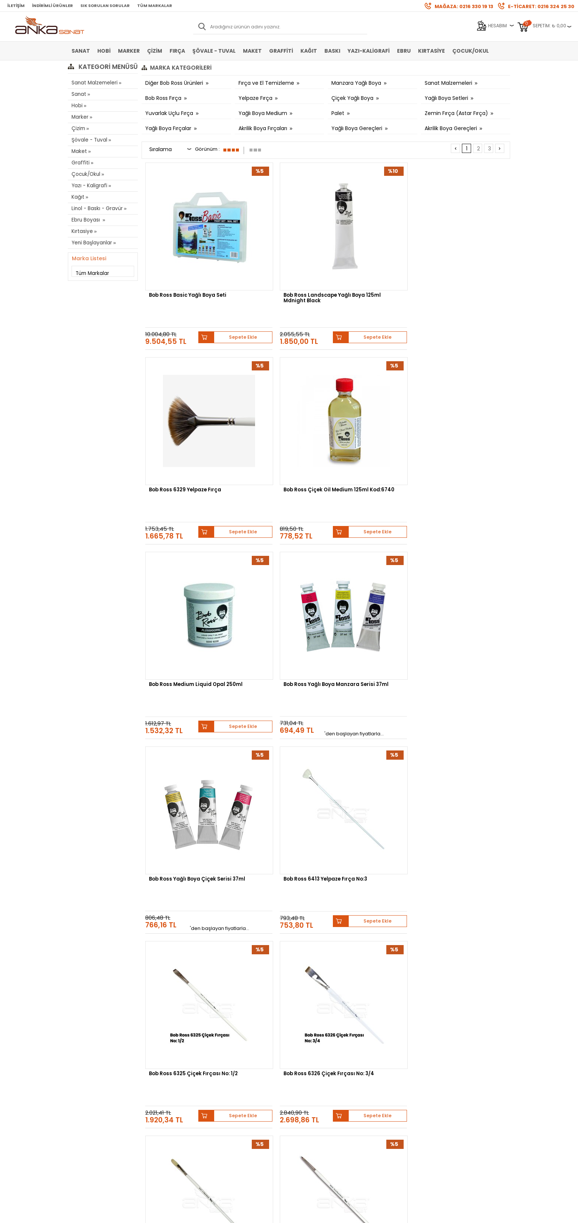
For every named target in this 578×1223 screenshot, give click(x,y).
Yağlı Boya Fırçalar (169, 128)
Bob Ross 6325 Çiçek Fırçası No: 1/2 (186, 541)
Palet (338, 113)
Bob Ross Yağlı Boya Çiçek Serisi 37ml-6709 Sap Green (372, 967)
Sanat (81, 51)
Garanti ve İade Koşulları (171, 1083)
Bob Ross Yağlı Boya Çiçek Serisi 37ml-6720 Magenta (371, 825)
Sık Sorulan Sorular (105, 5)
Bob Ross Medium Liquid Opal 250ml (181, 399)
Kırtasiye (431, 51)
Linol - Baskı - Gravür (96, 208)
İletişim (16, 5)
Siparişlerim (232, 1094)
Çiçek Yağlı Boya (353, 98)
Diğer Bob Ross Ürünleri (175, 83)
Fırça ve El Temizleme (267, 83)
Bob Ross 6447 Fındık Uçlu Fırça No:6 (370, 541)
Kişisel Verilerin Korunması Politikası (173, 1096)
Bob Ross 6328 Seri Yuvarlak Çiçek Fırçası (465, 541)
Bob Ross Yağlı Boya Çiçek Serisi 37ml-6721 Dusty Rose (279, 825)
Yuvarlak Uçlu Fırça (170, 113)
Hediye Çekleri (308, 1094)
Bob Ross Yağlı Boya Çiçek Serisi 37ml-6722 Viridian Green (184, 827)
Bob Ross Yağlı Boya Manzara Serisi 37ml (269, 399)
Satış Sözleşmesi (163, 1072)
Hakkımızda (305, 1061)
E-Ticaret (267, 1213)
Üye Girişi (228, 1072)
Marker (129, 51)
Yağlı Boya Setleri (447, 98)
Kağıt (308, 51)
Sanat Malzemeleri (94, 82)
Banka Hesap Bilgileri (168, 1061)
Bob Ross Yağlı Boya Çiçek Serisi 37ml (370, 399)
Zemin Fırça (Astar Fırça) (457, 113)
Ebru (404, 51)
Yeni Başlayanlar (91, 242)
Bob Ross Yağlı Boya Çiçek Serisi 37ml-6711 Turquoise (184, 967)
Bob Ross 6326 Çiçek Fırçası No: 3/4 (279, 541)
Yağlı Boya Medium (263, 113)
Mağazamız (305, 1072)
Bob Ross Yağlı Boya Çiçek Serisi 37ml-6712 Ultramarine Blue (467, 827)
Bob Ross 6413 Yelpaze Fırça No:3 (466, 399)
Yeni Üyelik (230, 1061)
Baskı (332, 51)
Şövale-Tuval (86, 1105)
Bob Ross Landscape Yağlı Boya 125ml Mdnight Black (277, 257)
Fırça (177, 51)
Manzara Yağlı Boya (357, 83)
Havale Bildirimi (236, 1083)
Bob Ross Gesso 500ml (459, 680)
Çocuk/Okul (470, 51)
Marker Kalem (86, 1094)
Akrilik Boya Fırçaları (263, 128)
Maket (252, 51)
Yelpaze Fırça (256, 98)
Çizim (154, 51)
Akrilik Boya (84, 1072)
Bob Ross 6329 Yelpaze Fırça (373, 254)
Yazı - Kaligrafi (88, 185)
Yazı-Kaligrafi (369, 51)
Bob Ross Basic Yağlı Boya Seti (183, 257)
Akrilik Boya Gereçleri (451, 128)
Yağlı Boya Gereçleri (357, 128)
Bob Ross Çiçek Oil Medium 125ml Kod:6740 (464, 257)
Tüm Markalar (154, 5)
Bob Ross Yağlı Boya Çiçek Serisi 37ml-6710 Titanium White (277, 969)
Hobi (104, 51)
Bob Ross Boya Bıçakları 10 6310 (184, 683)
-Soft (248, 1213)
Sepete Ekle (211, 284)
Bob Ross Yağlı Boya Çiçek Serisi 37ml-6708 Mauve (463, 967)
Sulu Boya (83, 1061)
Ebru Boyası (86, 219)
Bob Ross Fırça (164, 98)
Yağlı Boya (83, 1083)
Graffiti (281, 51)
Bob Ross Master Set (270, 680)
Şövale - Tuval (214, 51)
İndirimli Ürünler (52, 5)
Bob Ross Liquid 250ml (365, 680)
